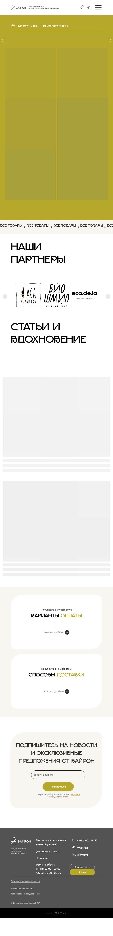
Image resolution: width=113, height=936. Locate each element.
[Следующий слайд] (108, 302)
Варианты (56, 618)
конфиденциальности (58, 797)
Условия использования (22, 888)
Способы (56, 677)
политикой (75, 794)
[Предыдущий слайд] (5, 302)
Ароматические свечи (55, 25)
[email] (58, 774)
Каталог (23, 25)
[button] (82, 867)
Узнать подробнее (53, 632)
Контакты (42, 858)
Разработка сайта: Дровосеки (25, 894)
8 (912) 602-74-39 (86, 840)
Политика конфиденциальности (25, 881)
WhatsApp (82, 847)
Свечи (34, 25)
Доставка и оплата (47, 851)
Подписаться (58, 786)
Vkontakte (82, 854)
